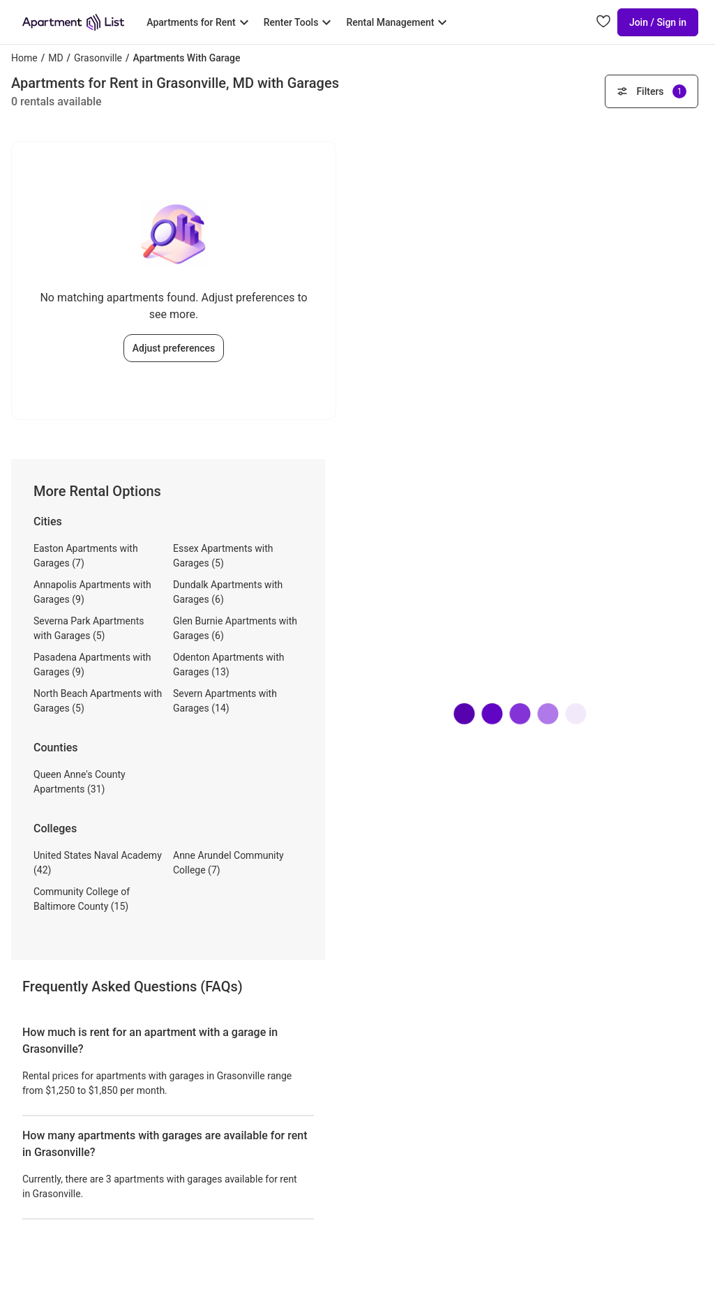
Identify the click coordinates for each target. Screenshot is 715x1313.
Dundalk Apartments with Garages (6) (228, 592)
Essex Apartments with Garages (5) (223, 556)
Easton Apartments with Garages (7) (85, 556)
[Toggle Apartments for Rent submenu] (199, 22)
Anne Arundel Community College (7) (228, 863)
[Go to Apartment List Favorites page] (603, 22)
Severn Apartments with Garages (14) (225, 701)
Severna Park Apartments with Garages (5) (88, 628)
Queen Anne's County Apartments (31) (79, 782)
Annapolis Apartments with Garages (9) (92, 592)
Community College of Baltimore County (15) (81, 899)
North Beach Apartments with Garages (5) (97, 701)
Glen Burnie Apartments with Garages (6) (235, 628)
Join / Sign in (657, 22)
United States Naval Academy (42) (97, 863)
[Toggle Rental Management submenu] (398, 22)
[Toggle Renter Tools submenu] (300, 22)
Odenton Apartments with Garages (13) (229, 664)
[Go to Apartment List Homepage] (73, 22)
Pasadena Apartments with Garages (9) (92, 664)
